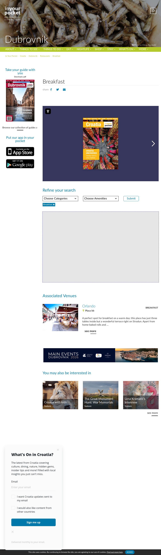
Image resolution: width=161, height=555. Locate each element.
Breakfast (152, 308)
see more (90, 331)
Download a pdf (20, 77)
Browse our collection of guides (19, 128)
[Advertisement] (80, 65)
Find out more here (115, 552)
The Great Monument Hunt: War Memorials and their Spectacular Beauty (98, 400)
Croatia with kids (55, 402)
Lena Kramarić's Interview (135, 400)
